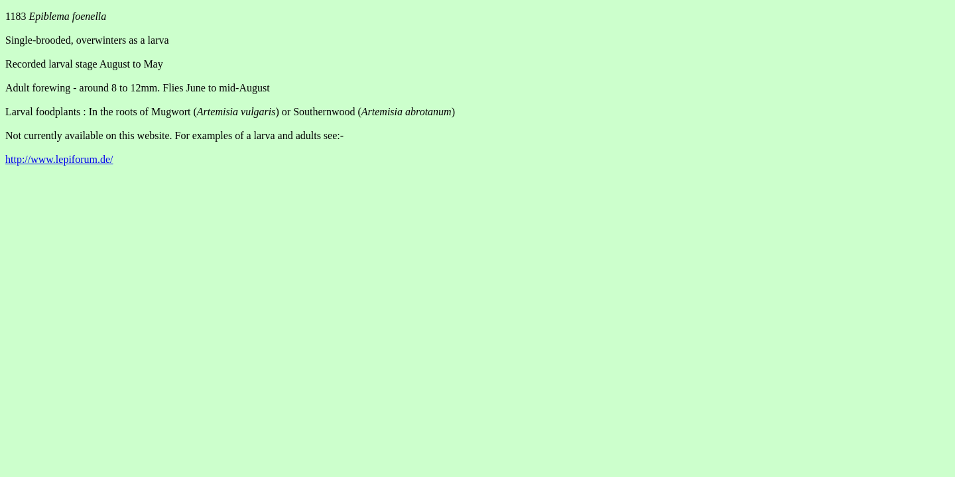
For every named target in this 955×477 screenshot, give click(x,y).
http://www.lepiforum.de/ (59, 159)
